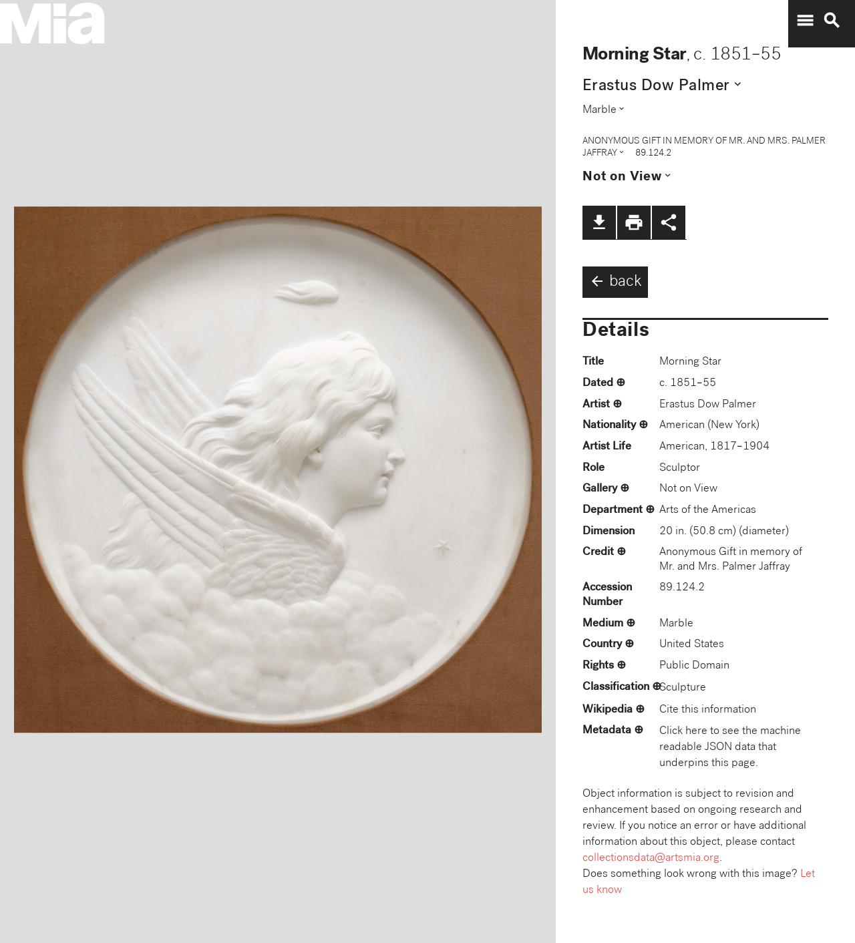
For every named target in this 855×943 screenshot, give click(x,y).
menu (805, 21)
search (832, 21)
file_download (599, 222)
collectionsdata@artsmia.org (650, 858)
